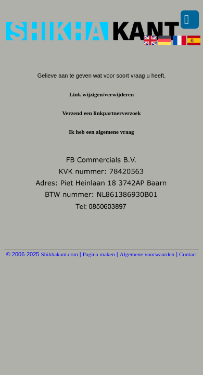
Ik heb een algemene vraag (101, 132)
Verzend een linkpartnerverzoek (101, 113)
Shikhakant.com (59, 254)
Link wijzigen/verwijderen (101, 94)
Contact (188, 254)
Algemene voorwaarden (147, 254)
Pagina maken (99, 254)
